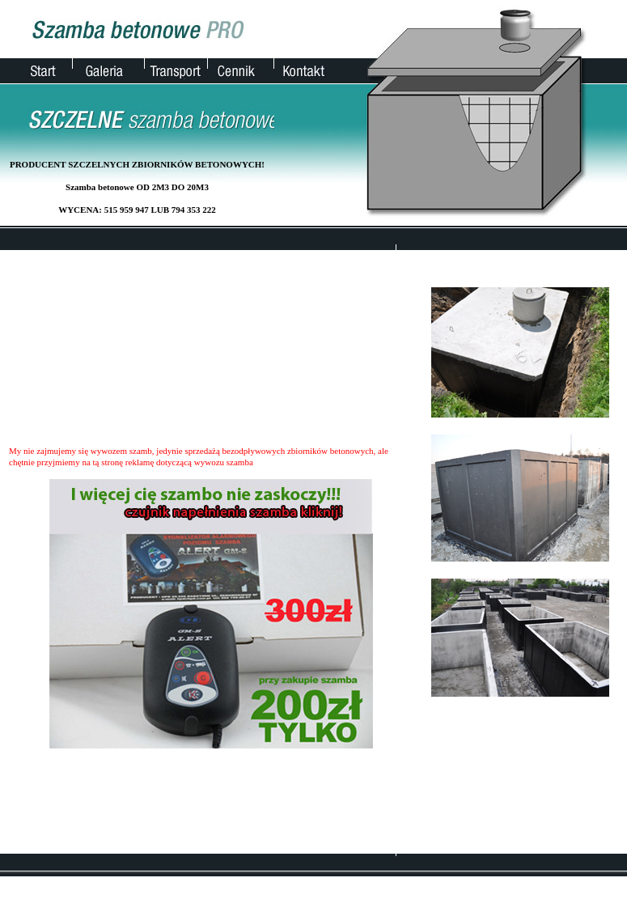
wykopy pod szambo (522, 819)
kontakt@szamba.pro (502, 799)
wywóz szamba (508, 839)
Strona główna (234, 882)
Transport (326, 882)
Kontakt (404, 882)
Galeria (283, 882)
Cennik (366, 882)
